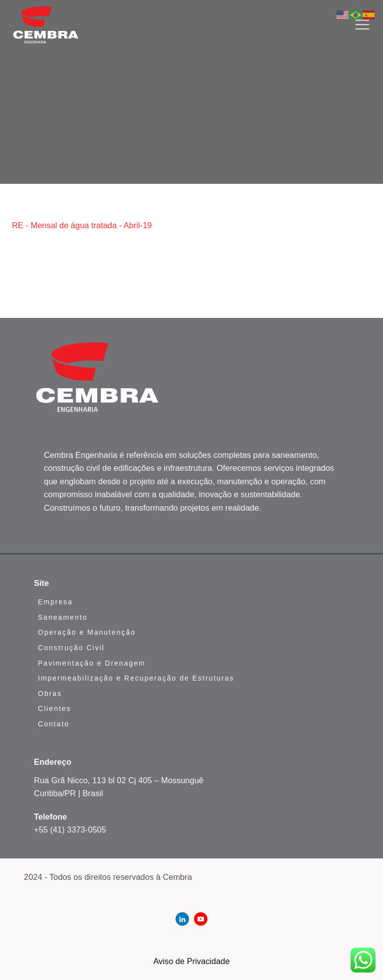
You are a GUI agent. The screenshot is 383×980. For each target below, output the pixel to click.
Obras (50, 694)
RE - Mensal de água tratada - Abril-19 (82, 225)
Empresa (55, 602)
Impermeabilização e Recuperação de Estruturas (136, 678)
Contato (53, 724)
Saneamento (62, 617)
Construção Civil (71, 648)
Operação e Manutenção (87, 632)
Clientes (54, 708)
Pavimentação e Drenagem (92, 663)
